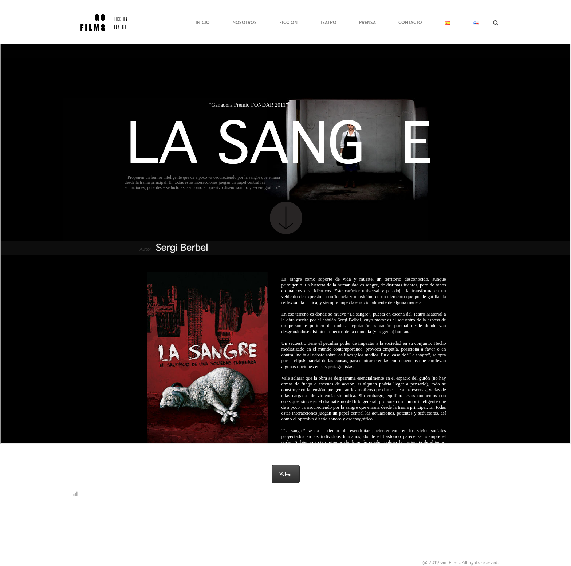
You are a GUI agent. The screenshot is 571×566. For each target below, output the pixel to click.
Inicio (203, 22)
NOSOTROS (244, 22)
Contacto (410, 22)
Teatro (328, 22)
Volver (285, 474)
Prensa (367, 22)
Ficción (288, 22)
